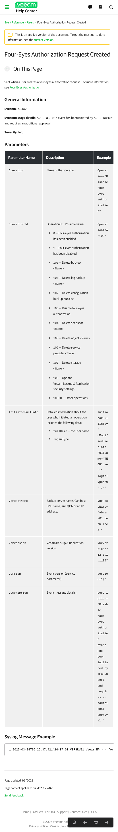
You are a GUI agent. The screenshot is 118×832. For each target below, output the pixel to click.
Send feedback (14, 795)
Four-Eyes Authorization (25, 87)
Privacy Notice (38, 826)
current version (43, 40)
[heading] (59, 99)
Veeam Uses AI (59, 826)
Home (25, 812)
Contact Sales (78, 812)
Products (37, 812)
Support (62, 812)
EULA (93, 812)
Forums (50, 812)
